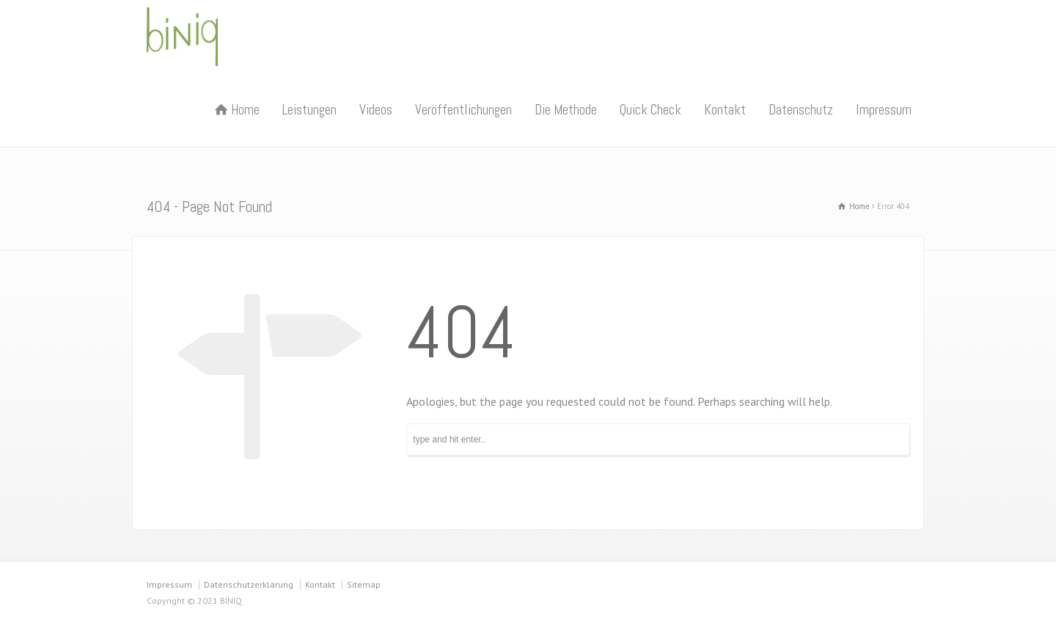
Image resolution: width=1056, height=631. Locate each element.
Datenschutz (801, 110)
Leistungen (309, 110)
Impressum (884, 110)
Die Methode (566, 110)
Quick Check (650, 110)
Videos (375, 110)
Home (245, 110)
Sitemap (364, 584)
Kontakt (725, 110)
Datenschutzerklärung (248, 584)
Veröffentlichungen (463, 110)
